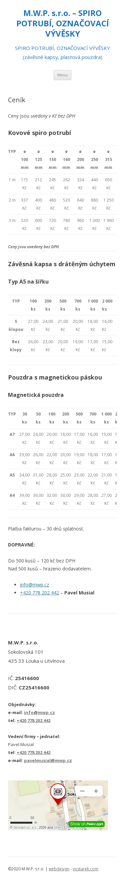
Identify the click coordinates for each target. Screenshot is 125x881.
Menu (62, 74)
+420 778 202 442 (39, 592)
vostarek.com (85, 869)
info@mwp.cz (34, 584)
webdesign (59, 869)
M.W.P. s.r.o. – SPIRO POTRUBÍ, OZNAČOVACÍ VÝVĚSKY (62, 23)
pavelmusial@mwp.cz (48, 760)
